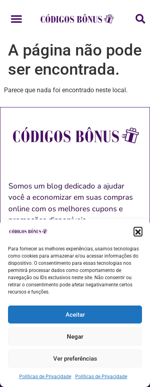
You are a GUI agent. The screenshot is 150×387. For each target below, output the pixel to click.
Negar (75, 336)
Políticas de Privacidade (45, 376)
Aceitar (75, 314)
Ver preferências (75, 358)
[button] (138, 231)
